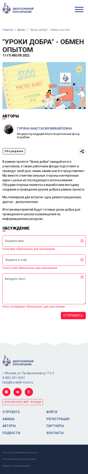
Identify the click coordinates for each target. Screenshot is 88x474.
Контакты (55, 433)
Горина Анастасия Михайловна (44, 128)
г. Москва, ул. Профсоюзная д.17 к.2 (28, 373)
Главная (7, 29)
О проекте (11, 412)
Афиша (8, 419)
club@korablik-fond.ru (17, 382)
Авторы (9, 426)
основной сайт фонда (22, 402)
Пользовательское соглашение (19, 459)
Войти (51, 412)
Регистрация (57, 419)
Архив (21, 29)
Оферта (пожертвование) (16, 466)
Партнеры (55, 426)
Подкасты (11, 433)
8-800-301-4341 (13, 378)
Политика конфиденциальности (20, 452)
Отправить (73, 315)
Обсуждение (13, 151)
